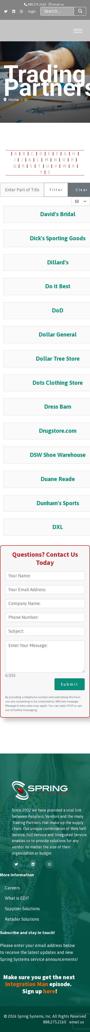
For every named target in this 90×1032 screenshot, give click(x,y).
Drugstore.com (58, 431)
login (32, 11)
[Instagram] (21, 11)
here (49, 991)
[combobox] (57, 11)
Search (76, 11)
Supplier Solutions (22, 908)
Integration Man (26, 984)
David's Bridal (57, 214)
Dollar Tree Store (58, 358)
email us (58, 4)
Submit (69, 684)
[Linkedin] (13, 11)
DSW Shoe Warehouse (58, 455)
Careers (12, 887)
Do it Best (57, 286)
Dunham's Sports (57, 503)
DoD (57, 310)
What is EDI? (17, 898)
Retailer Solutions (22, 919)
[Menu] (77, 31)
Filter (56, 190)
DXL (57, 527)
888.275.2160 (37, 4)
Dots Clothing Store (57, 383)
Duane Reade (58, 479)
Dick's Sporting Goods (57, 238)
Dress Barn (57, 406)
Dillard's (57, 262)
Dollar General (58, 334)
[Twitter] (5, 11)
